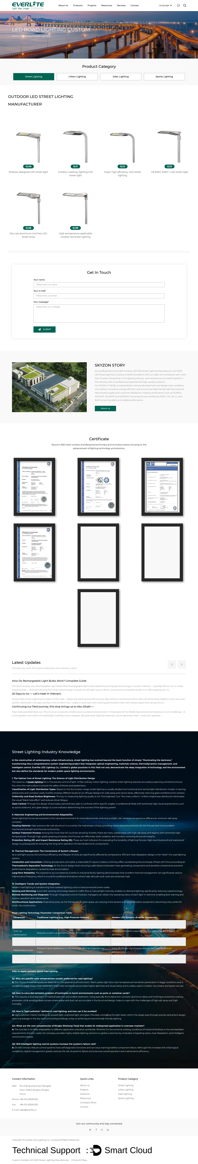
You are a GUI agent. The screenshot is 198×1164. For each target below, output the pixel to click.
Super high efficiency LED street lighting (122, 174)
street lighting (35, 782)
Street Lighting (125, 1085)
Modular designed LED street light (28, 172)
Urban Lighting (125, 1089)
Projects (92, 5)
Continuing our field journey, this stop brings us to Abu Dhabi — (53, 706)
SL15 (169, 166)
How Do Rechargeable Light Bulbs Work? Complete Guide (49, 680)
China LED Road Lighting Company (79, 1160)
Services (121, 5)
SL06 (28, 166)
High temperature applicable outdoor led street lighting (75, 235)
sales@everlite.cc (28, 1109)
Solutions (85, 1094)
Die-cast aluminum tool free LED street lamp (28, 235)
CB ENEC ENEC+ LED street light (169, 172)
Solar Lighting (125, 1094)
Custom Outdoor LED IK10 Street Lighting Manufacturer (40, 1160)
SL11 (75, 166)
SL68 (28, 227)
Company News (88, 1102)
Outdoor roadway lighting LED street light (75, 174)
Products (78, 5)
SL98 (75, 227)
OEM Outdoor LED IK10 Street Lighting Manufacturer (145, 371)
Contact (135, 5)
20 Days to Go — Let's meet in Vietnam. (37, 693)
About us (63, 5)
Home (15, 36)
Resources (106, 5)
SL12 (122, 166)
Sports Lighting (126, 1098)
